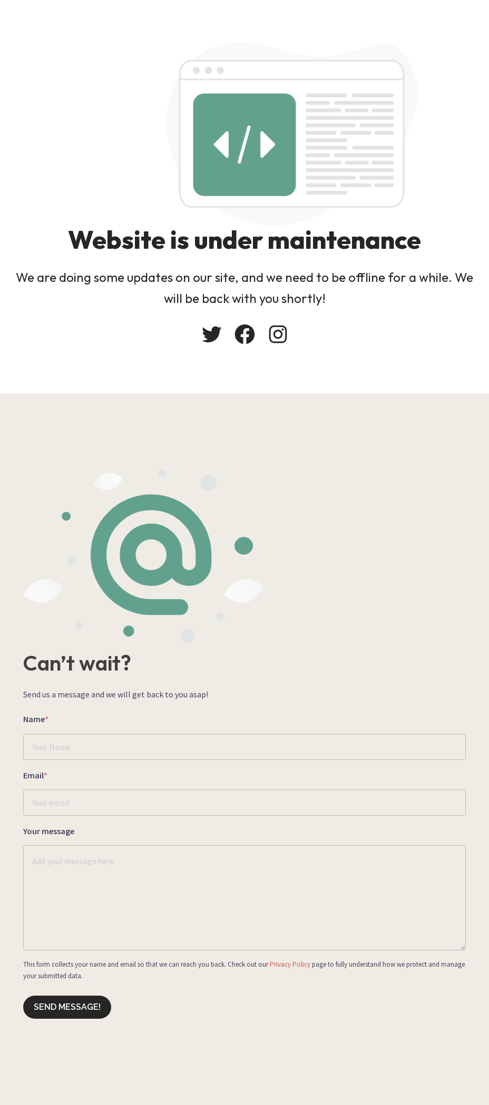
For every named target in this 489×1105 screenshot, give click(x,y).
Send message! (67, 1007)
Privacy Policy (290, 964)
